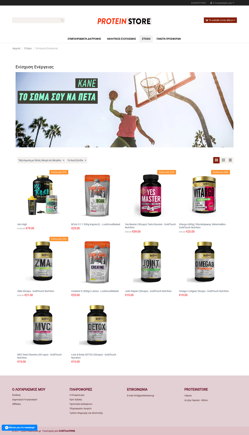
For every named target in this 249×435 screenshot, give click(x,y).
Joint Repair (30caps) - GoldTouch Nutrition (148, 291)
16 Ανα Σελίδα (76, 160)
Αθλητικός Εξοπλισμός (121, 38)
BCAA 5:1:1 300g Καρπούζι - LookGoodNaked (95, 224)
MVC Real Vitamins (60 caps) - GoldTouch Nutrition (39, 356)
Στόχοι (146, 38)
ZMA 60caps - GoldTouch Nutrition (35, 291)
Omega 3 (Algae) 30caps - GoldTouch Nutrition (204, 291)
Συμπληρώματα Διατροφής (84, 38)
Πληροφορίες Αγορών (80, 408)
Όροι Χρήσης (76, 399)
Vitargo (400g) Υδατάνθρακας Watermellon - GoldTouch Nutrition (203, 226)
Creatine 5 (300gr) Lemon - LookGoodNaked (95, 291)
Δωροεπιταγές (198, 2)
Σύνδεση (16, 395)
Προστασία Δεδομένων (81, 404)
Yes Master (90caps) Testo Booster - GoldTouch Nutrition (150, 226)
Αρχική (16, 48)
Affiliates (16, 404)
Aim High (22, 224)
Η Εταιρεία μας (77, 395)
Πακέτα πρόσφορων (168, 38)
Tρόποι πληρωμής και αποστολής (86, 413)
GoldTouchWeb (67, 430)
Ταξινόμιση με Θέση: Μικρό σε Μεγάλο (41, 160)
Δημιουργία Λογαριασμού (24, 399)
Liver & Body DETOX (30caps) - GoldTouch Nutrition (93, 356)
